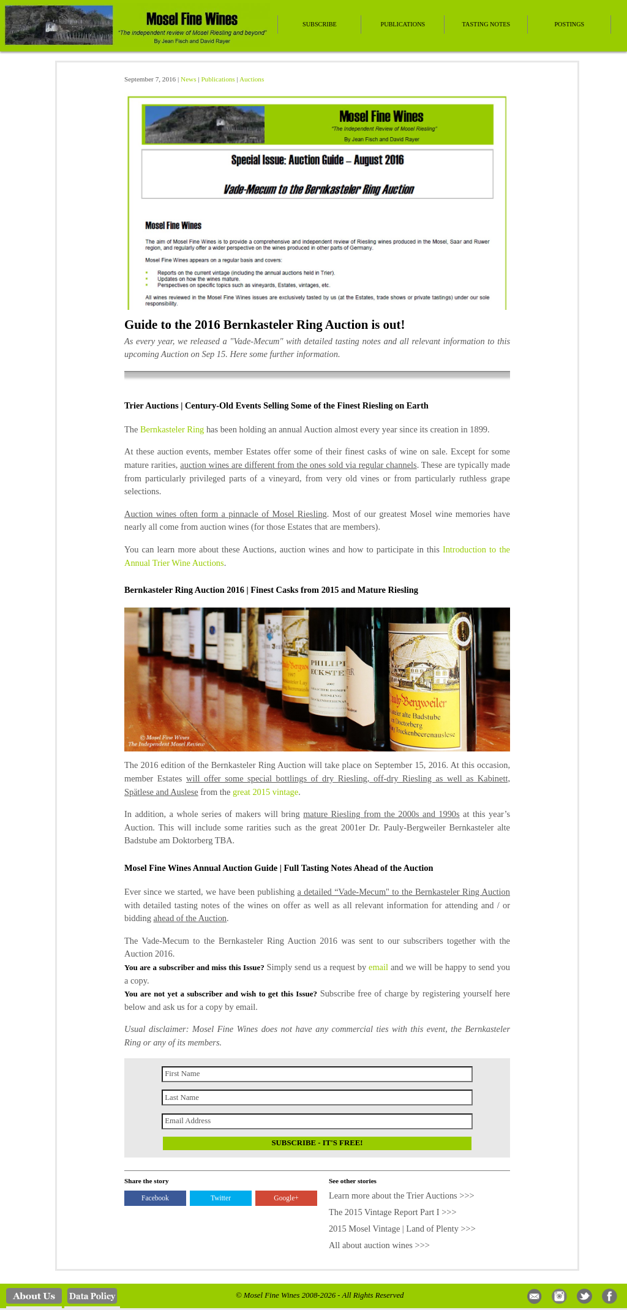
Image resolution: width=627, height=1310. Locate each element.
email (378, 967)
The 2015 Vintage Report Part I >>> (393, 1212)
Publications (402, 24)
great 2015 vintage (265, 792)
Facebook (155, 1198)
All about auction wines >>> (379, 1245)
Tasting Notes (486, 24)
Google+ (286, 1198)
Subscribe (319, 24)
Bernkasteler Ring (172, 429)
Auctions (251, 79)
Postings (569, 24)
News (188, 79)
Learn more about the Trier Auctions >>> (402, 1195)
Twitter (221, 1198)
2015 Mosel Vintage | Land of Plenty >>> (402, 1228)
